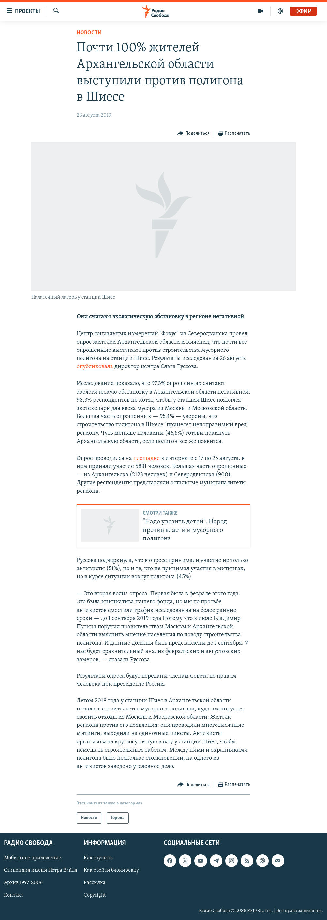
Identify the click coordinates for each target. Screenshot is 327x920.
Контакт (13, 895)
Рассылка (95, 882)
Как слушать (98, 858)
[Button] (193, 133)
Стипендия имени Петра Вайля (40, 870)
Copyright (95, 895)
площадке (146, 458)
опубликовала (95, 367)
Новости (89, 33)
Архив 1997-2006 (23, 882)
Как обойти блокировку (111, 870)
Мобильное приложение (32, 858)
